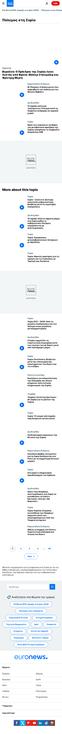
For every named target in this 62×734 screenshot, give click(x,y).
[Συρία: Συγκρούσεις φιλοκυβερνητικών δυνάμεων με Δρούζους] (43, 242)
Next (4, 685)
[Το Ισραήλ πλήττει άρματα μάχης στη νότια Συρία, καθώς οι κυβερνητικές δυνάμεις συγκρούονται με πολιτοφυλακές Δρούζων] (43, 223)
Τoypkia (31, 394)
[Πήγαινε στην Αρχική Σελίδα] (10, 3)
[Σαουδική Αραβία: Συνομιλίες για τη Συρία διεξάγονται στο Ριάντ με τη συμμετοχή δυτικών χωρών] (43, 459)
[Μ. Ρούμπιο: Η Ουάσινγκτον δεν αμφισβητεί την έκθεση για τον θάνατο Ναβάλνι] (43, 92)
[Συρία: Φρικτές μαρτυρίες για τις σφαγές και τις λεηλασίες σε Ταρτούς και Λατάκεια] (43, 261)
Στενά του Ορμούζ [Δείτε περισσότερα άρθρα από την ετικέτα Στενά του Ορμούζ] (39, 631)
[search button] (52, 587)
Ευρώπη (6, 673)
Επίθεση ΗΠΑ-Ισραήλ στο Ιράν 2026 (20, 10)
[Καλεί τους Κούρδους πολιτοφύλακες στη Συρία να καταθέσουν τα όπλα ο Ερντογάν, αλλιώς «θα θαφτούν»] (43, 497)
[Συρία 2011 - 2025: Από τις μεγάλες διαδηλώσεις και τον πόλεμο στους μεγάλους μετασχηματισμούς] (43, 326)
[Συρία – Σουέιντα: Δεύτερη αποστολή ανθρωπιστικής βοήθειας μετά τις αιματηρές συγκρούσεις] (43, 205)
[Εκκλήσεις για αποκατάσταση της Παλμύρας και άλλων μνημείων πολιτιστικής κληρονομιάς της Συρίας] (43, 383)
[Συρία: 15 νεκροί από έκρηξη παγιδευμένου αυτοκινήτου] (43, 421)
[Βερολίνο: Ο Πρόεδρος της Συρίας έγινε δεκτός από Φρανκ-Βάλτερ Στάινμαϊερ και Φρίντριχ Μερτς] (31, 74)
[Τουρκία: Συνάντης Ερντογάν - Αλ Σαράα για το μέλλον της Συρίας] (43, 402)
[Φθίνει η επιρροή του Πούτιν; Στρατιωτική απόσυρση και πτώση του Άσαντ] (43, 535)
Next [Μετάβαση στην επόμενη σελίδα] (30, 556)
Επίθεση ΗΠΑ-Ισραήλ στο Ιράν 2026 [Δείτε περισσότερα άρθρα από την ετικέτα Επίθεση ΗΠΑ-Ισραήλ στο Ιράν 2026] (31, 604)
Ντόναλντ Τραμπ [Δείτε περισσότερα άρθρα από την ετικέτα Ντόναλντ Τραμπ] (40, 638)
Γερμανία (6, 68)
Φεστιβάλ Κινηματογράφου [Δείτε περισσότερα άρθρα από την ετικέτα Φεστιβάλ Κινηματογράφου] (31, 644)
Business (6, 679)
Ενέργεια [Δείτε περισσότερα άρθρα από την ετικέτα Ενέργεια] (18, 631)
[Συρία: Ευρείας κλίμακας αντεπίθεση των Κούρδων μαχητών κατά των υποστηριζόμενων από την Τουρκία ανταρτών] (43, 516)
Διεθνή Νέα (33, 103)
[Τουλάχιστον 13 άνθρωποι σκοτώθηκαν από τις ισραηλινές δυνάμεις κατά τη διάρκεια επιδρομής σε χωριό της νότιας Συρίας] (43, 111)
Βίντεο (5, 697)
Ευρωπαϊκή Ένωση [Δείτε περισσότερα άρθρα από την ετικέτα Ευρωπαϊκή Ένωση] (18, 617)
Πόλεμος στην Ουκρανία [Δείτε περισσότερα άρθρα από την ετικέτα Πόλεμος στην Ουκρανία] (31, 611)
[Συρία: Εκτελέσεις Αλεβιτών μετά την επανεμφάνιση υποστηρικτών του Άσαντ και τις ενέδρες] (43, 364)
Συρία (30, 121)
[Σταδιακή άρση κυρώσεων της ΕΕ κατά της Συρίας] (43, 440)
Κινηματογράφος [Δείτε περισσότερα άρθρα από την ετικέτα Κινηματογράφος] (44, 617)
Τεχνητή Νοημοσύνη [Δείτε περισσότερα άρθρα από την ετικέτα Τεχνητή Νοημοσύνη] (16, 624)
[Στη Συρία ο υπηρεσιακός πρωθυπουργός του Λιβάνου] (43, 478)
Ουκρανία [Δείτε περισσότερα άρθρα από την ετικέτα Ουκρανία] (51, 624)
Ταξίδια (5, 691)
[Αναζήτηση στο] (31, 587)
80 (49, 548)
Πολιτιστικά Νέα (35, 375)
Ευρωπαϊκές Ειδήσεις (38, 84)
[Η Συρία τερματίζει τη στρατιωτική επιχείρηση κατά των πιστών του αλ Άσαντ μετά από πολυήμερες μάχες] (43, 345)
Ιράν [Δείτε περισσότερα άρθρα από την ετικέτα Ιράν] (36, 624)
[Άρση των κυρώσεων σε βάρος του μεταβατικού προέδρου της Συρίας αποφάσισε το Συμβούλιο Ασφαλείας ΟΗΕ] (43, 130)
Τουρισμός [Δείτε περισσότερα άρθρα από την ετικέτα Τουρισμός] (19, 638)
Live (56, 3)
